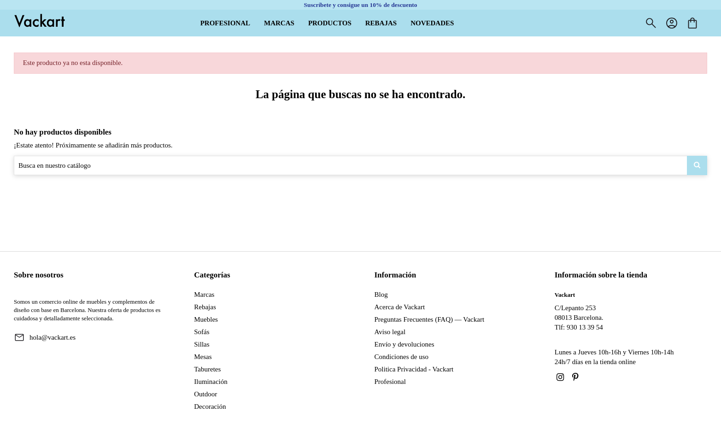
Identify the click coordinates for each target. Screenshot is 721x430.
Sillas (201, 344)
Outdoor (205, 394)
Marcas (204, 294)
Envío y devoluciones (404, 344)
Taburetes (207, 369)
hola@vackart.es (52, 337)
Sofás (201, 332)
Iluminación (210, 381)
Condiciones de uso (402, 356)
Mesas (202, 356)
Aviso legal (390, 332)
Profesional (390, 381)
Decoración (210, 406)
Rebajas (205, 307)
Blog (381, 294)
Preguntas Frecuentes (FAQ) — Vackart (430, 319)
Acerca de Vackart (400, 307)
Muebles (206, 319)
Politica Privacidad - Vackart (414, 369)
